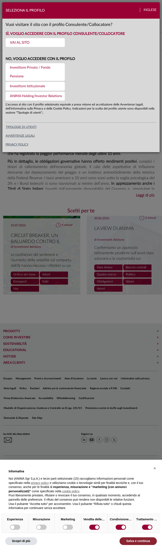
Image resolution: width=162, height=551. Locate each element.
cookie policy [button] (70, 491)
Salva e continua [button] (138, 541)
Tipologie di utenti (21, 127)
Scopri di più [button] (21, 541)
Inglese (150, 10)
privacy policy (17, 144)
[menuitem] (35, 42)
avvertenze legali (20, 135)
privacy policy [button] (40, 483)
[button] (154, 468)
